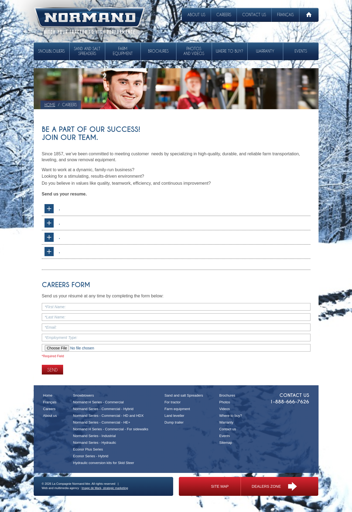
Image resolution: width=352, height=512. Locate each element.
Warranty (265, 51)
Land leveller (174, 416)
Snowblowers (51, 51)
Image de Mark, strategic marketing (104, 488)
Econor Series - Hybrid (90, 456)
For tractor (173, 402)
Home (48, 395)
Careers (223, 14)
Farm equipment (123, 51)
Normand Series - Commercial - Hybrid (103, 409)
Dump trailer (174, 422)
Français (285, 14)
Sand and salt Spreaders (87, 51)
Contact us (254, 14)
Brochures (158, 51)
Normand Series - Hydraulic (94, 443)
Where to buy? (229, 51)
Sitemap (225, 443)
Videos (224, 409)
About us (196, 14)
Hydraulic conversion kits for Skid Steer (103, 463)
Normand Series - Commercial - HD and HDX (108, 416)
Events (301, 51)
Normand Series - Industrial (94, 436)
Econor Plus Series (88, 449)
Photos (224, 402)
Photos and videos (193, 51)
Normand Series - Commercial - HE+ (101, 422)
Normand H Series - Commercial (98, 402)
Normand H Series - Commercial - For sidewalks (110, 429)
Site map (219, 486)
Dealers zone (274, 486)
